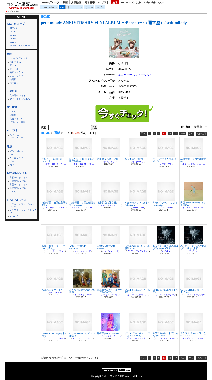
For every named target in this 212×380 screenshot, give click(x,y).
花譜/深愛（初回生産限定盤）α (54, 203)
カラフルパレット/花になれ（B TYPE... (165, 334)
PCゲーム (14, 134)
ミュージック (16, 76)
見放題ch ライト (18, 95)
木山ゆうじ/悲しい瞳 (107, 159)
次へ (190, 133)
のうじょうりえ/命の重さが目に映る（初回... (193, 247)
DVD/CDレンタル (131, 2)
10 (164, 133)
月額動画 (76, 2)
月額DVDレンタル (19, 177)
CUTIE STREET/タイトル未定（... (137, 290)
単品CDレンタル (18, 188)
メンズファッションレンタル (23, 211)
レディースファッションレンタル (23, 205)
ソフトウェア (16, 138)
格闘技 (13, 79)
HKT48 (13, 38)
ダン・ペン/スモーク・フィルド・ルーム (138, 334)
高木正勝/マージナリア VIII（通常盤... (53, 247)
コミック (14, 111)
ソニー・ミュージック (55, 251)
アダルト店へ (13, 11)
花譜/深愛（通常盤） (107, 202)
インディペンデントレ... (193, 207)
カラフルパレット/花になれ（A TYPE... (193, 334)
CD (62, 7)
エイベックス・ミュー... (193, 164)
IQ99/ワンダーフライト (53, 289)
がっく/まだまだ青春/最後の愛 (165, 160)
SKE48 (13, 31)
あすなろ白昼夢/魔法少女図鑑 (82, 290)
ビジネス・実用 (17, 122)
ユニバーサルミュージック (135, 74)
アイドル (14, 69)
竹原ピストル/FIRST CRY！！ (52, 160)
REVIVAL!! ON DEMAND (22, 45)
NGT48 (13, 42)
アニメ (13, 65)
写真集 (13, 115)
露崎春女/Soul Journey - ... (109, 333)
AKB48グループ (50, 2)
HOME (45, 16)
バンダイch (15, 62)
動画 (65, 2)
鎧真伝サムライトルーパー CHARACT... (109, 290)
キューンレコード (82, 251)
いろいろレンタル (154, 2)
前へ (143, 133)
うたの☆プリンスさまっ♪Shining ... (137, 203)
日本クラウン (110, 162)
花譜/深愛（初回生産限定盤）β (193, 160)
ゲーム (89, 7)
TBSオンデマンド (18, 58)
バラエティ (15, 83)
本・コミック (74, 7)
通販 (114, 2)
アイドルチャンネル (20, 99)
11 (170, 133)
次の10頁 (202, 133)
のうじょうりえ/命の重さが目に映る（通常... (165, 247)
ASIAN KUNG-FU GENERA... (78, 247)
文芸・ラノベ (16, 118)
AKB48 (13, 28)
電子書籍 (90, 2)
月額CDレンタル (18, 181)
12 (175, 133)
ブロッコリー (138, 207)
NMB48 (13, 35)
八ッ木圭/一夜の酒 (134, 159)
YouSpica (166, 251)
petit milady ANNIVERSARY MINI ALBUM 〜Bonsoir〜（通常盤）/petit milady (114, 22)
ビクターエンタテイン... (55, 164)
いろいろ (14, 215)
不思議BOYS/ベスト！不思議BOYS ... (137, 247)
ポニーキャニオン (82, 295)
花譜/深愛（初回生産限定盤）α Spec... (82, 203)
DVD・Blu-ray (49, 7)
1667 (182, 133)
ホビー (100, 7)
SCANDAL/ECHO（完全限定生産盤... (81, 160)
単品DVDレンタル (19, 184)
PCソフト (103, 2)
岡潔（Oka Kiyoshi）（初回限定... (193, 203)
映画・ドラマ (16, 72)
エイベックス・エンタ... (110, 205)
